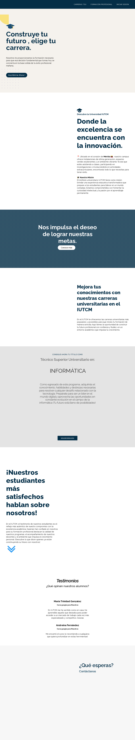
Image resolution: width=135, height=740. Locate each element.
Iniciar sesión (123, 4)
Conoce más (66, 248)
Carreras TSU (80, 4)
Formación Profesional (101, 4)
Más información (67, 438)
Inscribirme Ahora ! (16, 75)
